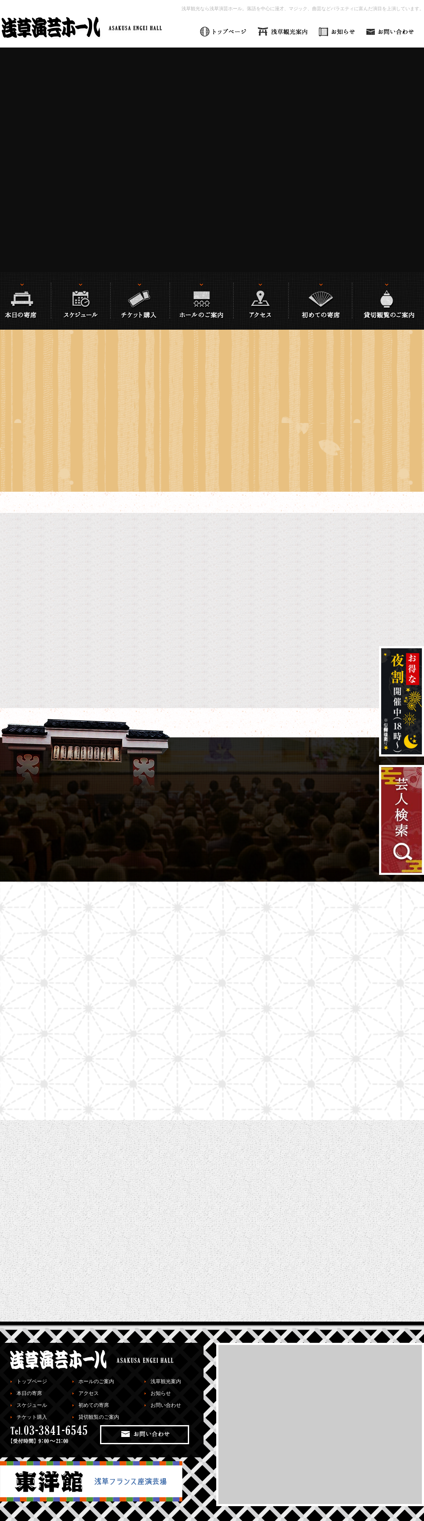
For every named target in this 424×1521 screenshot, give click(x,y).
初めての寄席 (93, 1405)
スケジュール (32, 1405)
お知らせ (161, 1393)
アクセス (88, 1393)
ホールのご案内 (96, 1381)
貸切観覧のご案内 (98, 1417)
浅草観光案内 (166, 1381)
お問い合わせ (166, 1405)
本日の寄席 (29, 1393)
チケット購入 (32, 1417)
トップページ (32, 1381)
